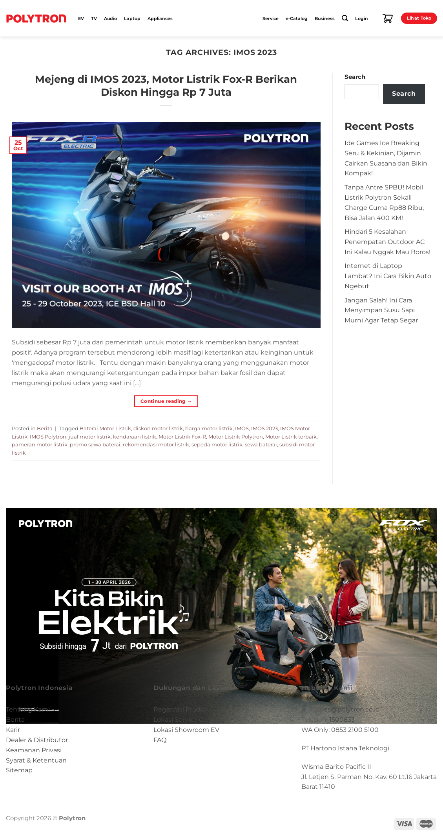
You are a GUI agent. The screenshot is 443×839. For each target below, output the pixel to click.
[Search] (345, 18)
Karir (13, 729)
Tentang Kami (28, 709)
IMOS (242, 428)
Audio (110, 18)
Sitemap (19, 770)
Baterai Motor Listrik (105, 428)
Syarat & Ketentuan (36, 760)
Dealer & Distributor (37, 740)
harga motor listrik (209, 428)
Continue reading (166, 401)
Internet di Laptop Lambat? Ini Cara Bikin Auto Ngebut (388, 276)
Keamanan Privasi (34, 750)
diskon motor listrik (158, 428)
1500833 (342, 719)
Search (355, 76)
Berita (45, 428)
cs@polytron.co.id (352, 709)
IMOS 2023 (264, 428)
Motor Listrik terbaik (291, 436)
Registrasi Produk (181, 709)
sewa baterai (261, 444)
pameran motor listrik (39, 444)
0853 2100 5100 (355, 729)
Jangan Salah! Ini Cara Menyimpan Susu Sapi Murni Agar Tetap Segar (381, 310)
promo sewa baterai (95, 444)
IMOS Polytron (48, 436)
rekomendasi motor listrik (156, 444)
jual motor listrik (90, 436)
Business (325, 18)
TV (94, 18)
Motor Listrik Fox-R (182, 436)
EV (81, 18)
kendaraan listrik (134, 436)
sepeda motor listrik (216, 444)
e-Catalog (297, 18)
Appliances (160, 18)
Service (271, 18)
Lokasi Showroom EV (186, 729)
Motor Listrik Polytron (235, 436)
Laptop (132, 18)
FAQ (159, 740)
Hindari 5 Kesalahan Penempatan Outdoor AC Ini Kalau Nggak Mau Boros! (387, 241)
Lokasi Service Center (187, 719)
